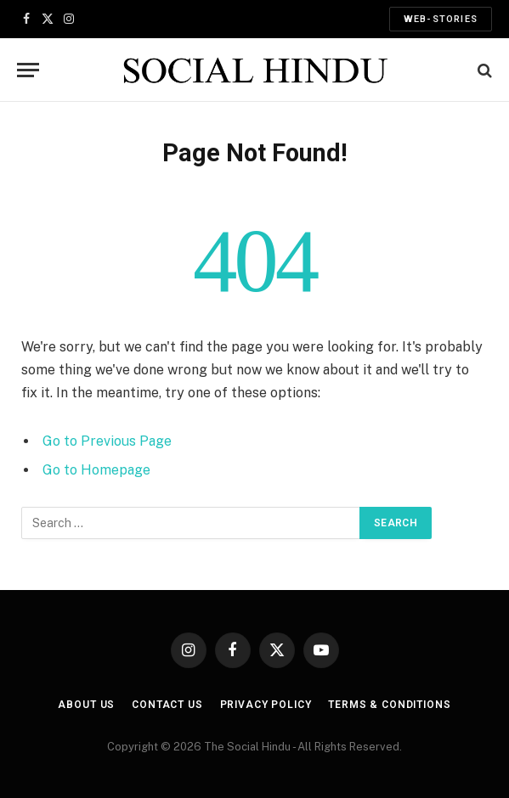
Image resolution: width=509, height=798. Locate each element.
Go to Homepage (96, 470)
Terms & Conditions (389, 705)
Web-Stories (441, 19)
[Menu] (28, 70)
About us (86, 705)
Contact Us (167, 705)
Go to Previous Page (107, 441)
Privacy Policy (266, 705)
